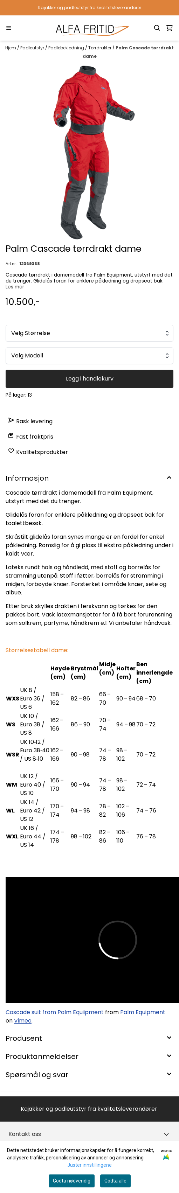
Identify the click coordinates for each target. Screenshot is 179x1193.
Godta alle (115, 1181)
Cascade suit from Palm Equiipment (55, 1012)
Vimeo (23, 1021)
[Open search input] (157, 28)
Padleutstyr (32, 48)
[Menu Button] (9, 27)
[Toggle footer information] (168, 1134)
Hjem (11, 48)
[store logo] (89, 28)
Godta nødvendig (71, 1181)
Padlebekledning (66, 48)
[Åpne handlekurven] (169, 28)
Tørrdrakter (100, 48)
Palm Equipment (142, 1012)
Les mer (15, 287)
